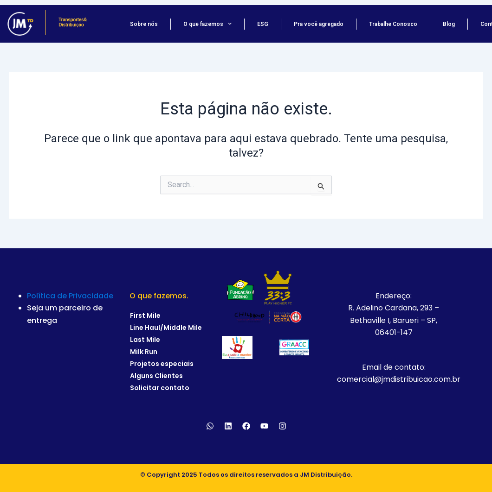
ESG (262, 24)
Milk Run (143, 351)
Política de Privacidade (70, 295)
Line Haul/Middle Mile (166, 327)
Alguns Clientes (156, 375)
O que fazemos (207, 24)
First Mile (145, 315)
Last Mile (145, 339)
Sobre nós (144, 24)
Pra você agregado (318, 24)
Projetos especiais (162, 363)
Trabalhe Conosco (393, 24)
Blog (449, 24)
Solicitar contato (159, 387)
